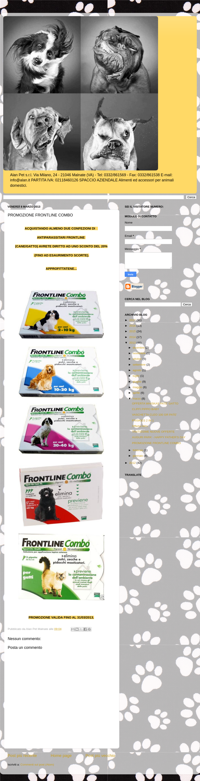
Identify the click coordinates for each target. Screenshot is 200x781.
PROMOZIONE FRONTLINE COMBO (156, 443)
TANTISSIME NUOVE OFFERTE (153, 431)
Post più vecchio (100, 755)
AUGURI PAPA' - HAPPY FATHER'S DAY (158, 437)
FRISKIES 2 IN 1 (143, 420)
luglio (136, 375)
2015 (133, 331)
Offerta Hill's (140, 426)
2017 (133, 320)
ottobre (138, 358)
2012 (133, 462)
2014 (133, 337)
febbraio (138, 450)
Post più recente (22, 755)
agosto (137, 370)
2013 (133, 342)
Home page (61, 755)
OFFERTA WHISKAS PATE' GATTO (155, 403)
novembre (139, 353)
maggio (138, 387)
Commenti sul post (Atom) (37, 764)
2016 (133, 325)
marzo (137, 398)
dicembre (139, 347)
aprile (137, 392)
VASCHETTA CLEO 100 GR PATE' (154, 414)
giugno (137, 381)
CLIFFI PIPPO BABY (145, 409)
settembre (139, 364)
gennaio (138, 455)
